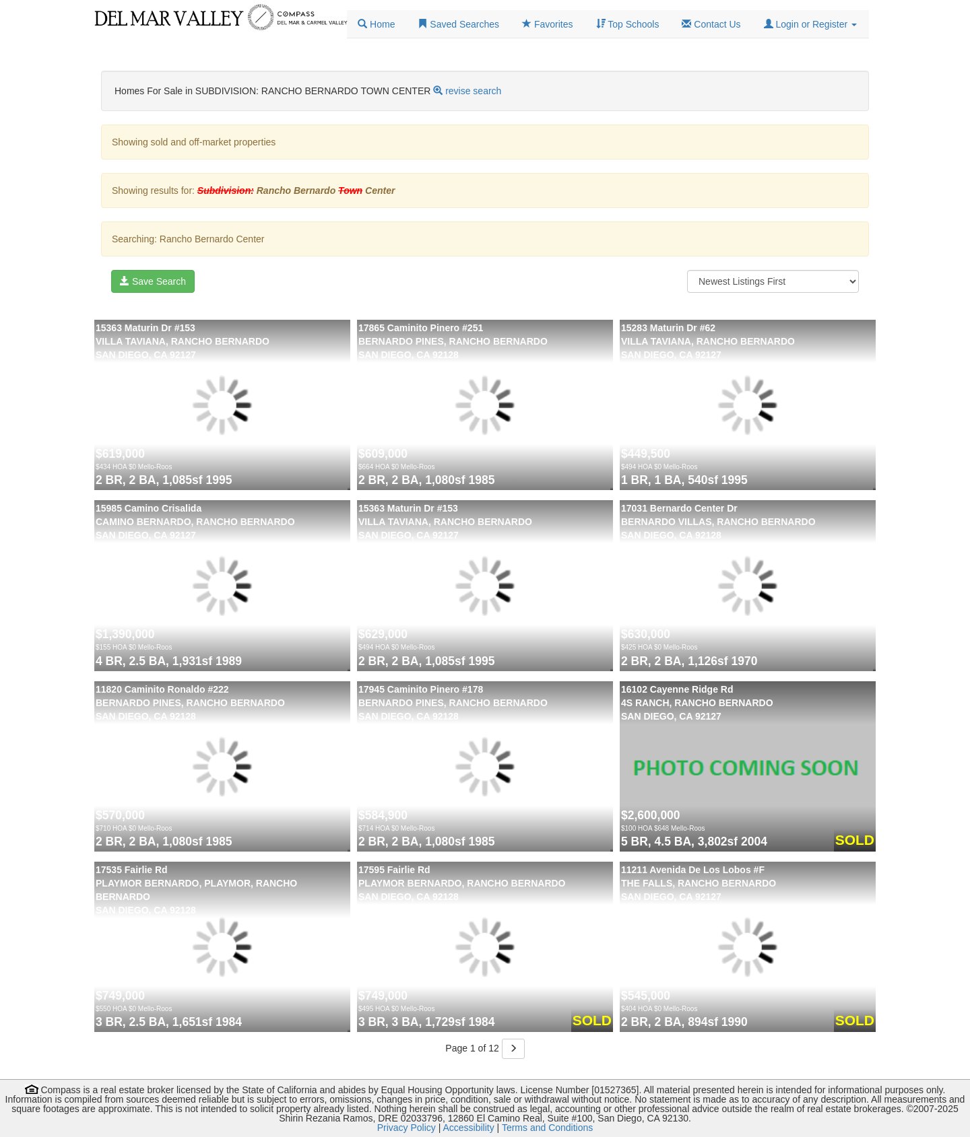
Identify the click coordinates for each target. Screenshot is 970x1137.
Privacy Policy (406, 1127)
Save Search (153, 281)
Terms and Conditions (547, 1127)
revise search (473, 90)
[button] (810, 24)
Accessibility (468, 1127)
